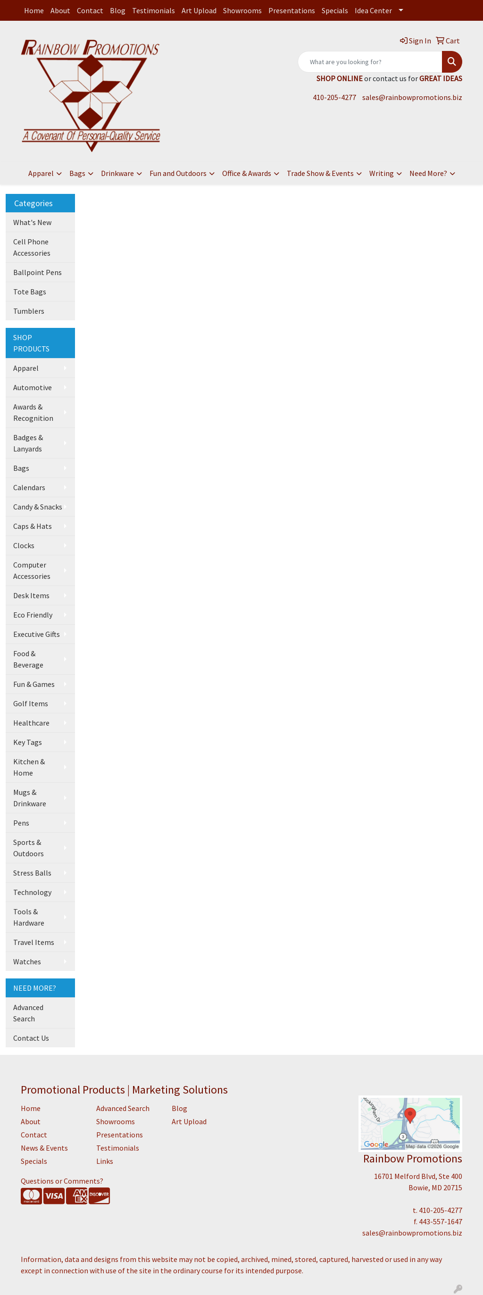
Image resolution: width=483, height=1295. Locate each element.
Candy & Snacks (37, 506)
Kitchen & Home (29, 767)
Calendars (29, 487)
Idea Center (373, 10)
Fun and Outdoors (178, 173)
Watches (27, 961)
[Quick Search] (370, 62)
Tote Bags (29, 291)
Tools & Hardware (28, 917)
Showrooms (242, 10)
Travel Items (33, 942)
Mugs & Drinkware (29, 797)
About (60, 10)
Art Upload (199, 10)
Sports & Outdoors (28, 847)
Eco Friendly (32, 614)
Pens (21, 822)
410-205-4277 (334, 97)
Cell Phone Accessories (31, 247)
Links (104, 1161)
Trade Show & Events (320, 173)
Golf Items (30, 703)
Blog (117, 10)
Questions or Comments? (62, 1181)
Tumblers (28, 311)
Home (34, 10)
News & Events (44, 1148)
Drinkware (117, 173)
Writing (381, 173)
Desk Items (31, 595)
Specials (335, 10)
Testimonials (153, 10)
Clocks (23, 545)
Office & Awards (246, 173)
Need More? (428, 173)
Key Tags (27, 742)
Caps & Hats (32, 526)
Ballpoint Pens (37, 272)
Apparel (41, 173)
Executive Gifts (36, 634)
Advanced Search (28, 1013)
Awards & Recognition (33, 412)
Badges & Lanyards (28, 443)
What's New (32, 222)
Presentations (291, 10)
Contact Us (31, 1038)
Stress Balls (32, 872)
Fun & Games (34, 684)
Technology (32, 892)
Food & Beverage (28, 659)
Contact (90, 10)
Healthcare (31, 722)
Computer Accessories (31, 570)
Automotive (32, 387)
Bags (77, 173)
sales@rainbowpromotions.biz (412, 97)
